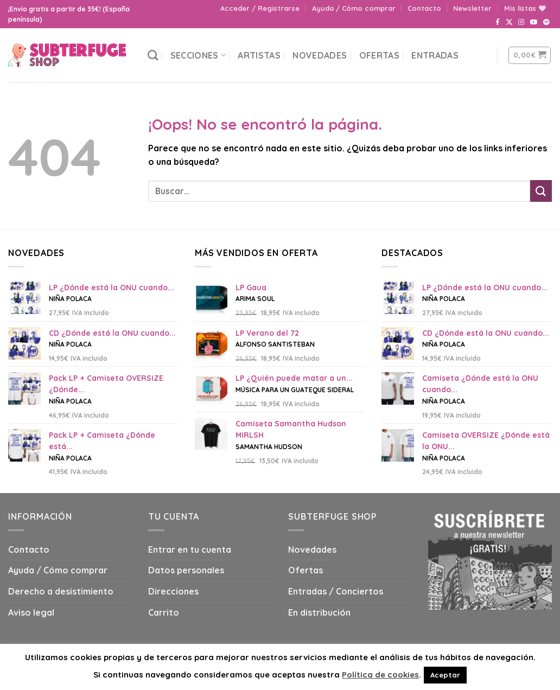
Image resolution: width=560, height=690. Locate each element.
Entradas (435, 55)
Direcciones (173, 591)
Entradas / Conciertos (335, 591)
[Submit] (541, 190)
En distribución (319, 612)
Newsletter (472, 8)
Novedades (319, 55)
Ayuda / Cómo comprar (354, 8)
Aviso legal (31, 612)
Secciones (198, 55)
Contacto (424, 8)
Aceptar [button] (445, 674)
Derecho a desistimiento (60, 591)
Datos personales (186, 570)
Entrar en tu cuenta (189, 549)
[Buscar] (153, 55)
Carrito (163, 612)
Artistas (259, 55)
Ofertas (379, 55)
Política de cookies (380, 674)
